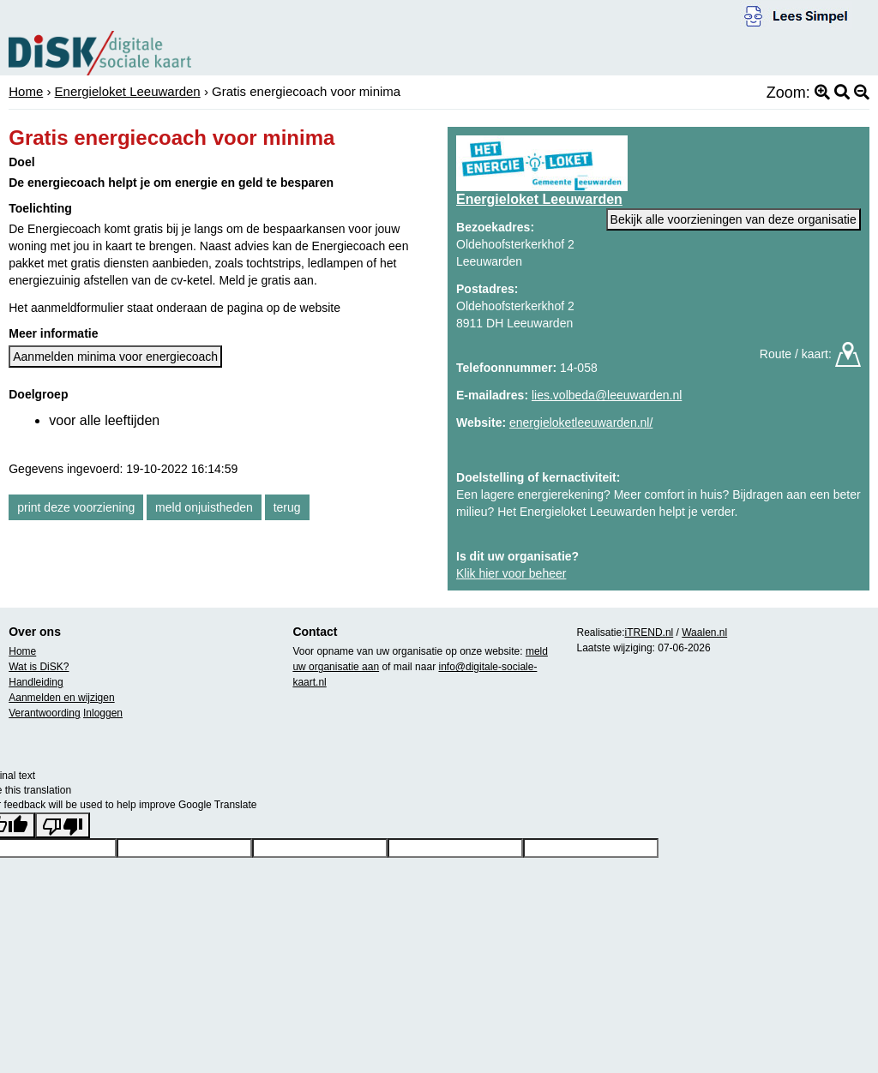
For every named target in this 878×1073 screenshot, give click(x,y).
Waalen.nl (704, 632)
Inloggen (103, 713)
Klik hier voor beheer (511, 573)
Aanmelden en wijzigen (61, 698)
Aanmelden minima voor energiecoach (115, 356)
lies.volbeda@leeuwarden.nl (607, 395)
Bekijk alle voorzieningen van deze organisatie (733, 219)
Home (26, 91)
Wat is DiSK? (39, 667)
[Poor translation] (62, 825)
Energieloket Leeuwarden (128, 91)
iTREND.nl (649, 632)
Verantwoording (44, 713)
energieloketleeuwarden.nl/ (580, 422)
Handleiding (36, 682)
